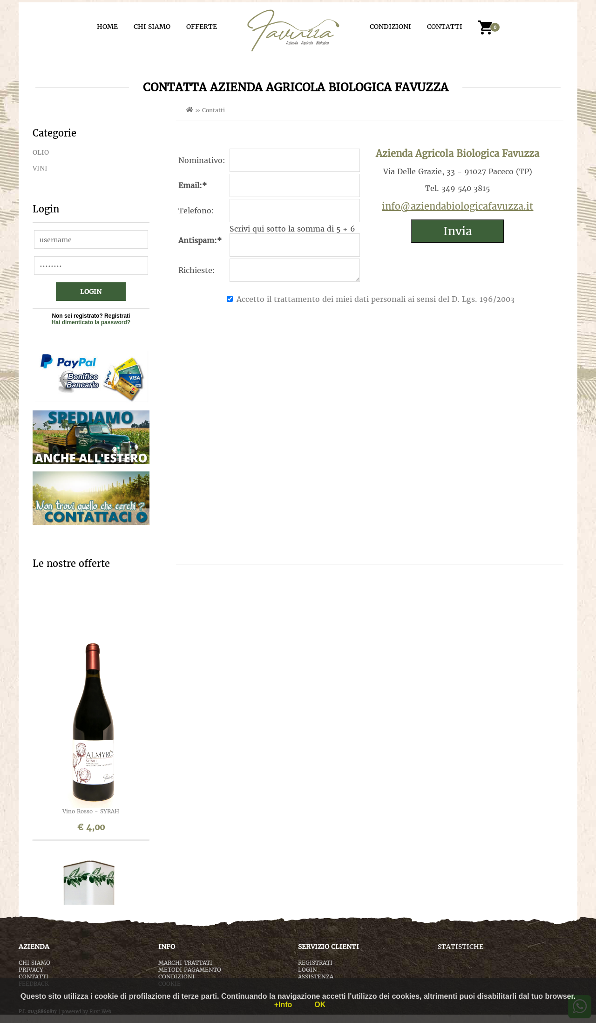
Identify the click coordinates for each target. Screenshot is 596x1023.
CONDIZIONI (390, 26)
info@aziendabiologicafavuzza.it (457, 206)
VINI (40, 168)
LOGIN (307, 969)
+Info (283, 1005)
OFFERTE (201, 26)
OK (319, 1005)
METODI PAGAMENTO (189, 969)
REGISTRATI (315, 962)
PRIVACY (31, 969)
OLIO (41, 152)
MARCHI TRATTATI (185, 962)
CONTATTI (444, 26)
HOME (107, 26)
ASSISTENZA (315, 976)
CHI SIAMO (152, 26)
